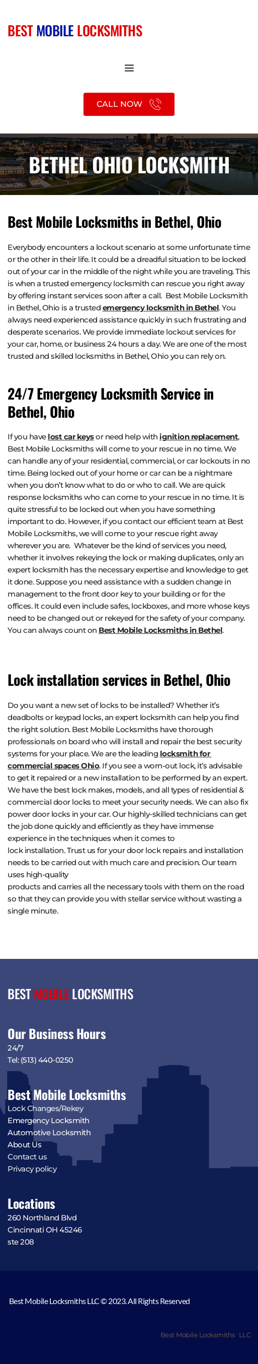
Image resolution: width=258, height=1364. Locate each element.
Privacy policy (33, 1169)
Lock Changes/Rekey (45, 1108)
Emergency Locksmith (49, 1120)
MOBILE (55, 30)
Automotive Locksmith (49, 1132)
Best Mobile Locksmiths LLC (205, 1335)
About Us (24, 1144)
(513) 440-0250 (47, 1060)
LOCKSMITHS (108, 30)
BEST (22, 30)
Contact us (27, 1156)
